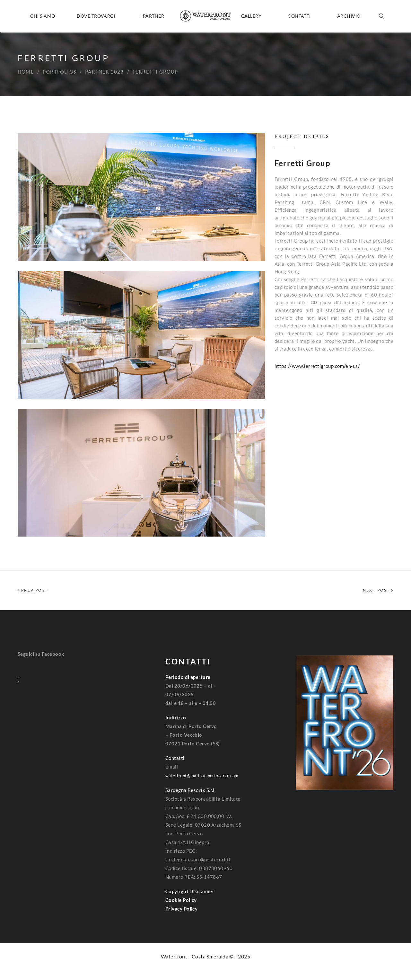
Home (26, 72)
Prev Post (33, 590)
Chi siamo (42, 16)
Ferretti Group (302, 163)
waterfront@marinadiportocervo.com (202, 775)
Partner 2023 (104, 72)
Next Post (378, 590)
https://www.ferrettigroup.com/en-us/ (317, 366)
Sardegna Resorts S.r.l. (190, 790)
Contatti (299, 16)
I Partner (152, 16)
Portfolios (59, 72)
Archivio (349, 16)
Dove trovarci (96, 16)
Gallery (251, 16)
